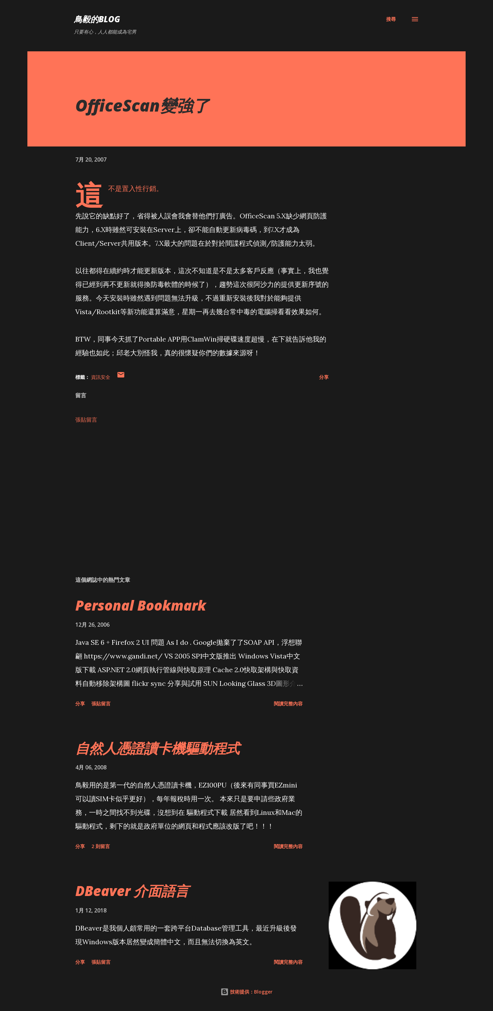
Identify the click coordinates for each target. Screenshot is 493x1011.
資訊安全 (100, 377)
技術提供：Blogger (246, 991)
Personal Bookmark (140, 605)
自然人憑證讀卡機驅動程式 (157, 748)
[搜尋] (391, 19)
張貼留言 (86, 419)
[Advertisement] (191, 491)
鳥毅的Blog (97, 19)
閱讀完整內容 (288, 703)
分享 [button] (324, 377)
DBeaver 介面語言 (132, 890)
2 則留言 (100, 846)
